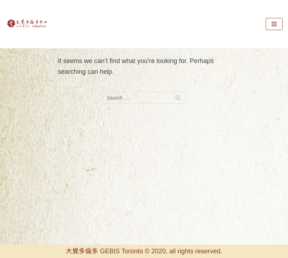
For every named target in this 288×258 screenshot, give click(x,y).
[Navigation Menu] (274, 24)
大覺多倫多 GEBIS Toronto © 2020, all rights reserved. (144, 251)
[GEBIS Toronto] (26, 24)
